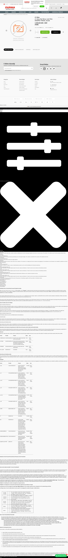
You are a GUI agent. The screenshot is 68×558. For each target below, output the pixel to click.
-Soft (28, 106)
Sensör (36, 12)
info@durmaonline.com (53, 89)
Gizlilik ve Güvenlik (21, 87)
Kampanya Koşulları (22, 90)
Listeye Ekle (37, 37)
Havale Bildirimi (37, 87)
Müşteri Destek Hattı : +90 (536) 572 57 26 (17, 4)
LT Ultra (37, 17)
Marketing (1, 260)
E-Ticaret (30, 106)
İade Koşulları (36, 49)
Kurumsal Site (59, 4)
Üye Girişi (36, 84)
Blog (63, 4)
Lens (30, 12)
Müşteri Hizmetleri (52, 4)
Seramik (14, 12)
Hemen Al (55, 32)
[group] (18, 30)
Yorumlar (28, 49)
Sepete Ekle (45, 32)
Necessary (2, 252)
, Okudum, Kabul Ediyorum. (12, 70)
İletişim (47, 4)
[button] (6, 30)
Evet (42, 6)
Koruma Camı (22, 12)
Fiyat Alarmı (44, 37)
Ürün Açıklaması (8, 49)
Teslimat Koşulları (21, 81)
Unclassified (2, 277)
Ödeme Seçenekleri (19, 49)
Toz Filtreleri (45, 12)
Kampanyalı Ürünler (57, 12)
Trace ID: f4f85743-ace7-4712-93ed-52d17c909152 (8, 556)
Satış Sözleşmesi (21, 84)
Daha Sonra (36, 6)
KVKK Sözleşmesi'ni (8, 70)
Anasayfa (5, 14)
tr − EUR (6, 4)
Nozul (6, 12)
